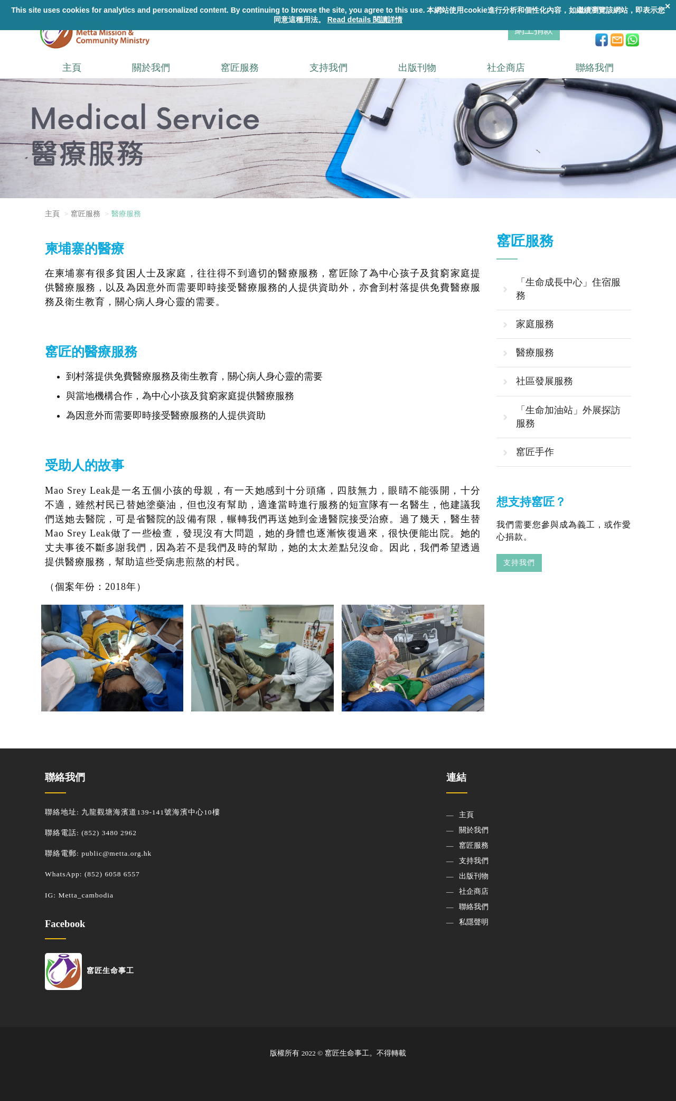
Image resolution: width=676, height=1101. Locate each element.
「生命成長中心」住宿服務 (568, 289)
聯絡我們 (595, 67)
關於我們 (151, 67)
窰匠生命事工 (89, 971)
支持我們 (328, 67)
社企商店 (506, 67)
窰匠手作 (535, 452)
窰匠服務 (240, 67)
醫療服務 (535, 352)
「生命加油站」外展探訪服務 (568, 417)
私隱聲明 (474, 922)
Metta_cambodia (86, 895)
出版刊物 (417, 67)
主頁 (71, 67)
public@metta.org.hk (116, 853)
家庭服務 (535, 324)
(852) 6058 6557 (112, 874)
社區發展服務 (544, 381)
